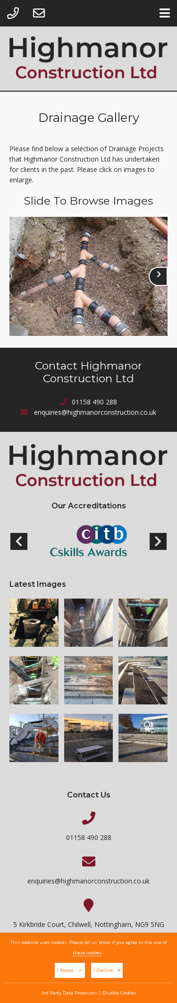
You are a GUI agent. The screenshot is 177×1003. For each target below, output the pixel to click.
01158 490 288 (94, 401)
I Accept (70, 972)
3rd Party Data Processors (69, 994)
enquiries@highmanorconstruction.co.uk (95, 412)
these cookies (87, 954)
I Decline (106, 972)
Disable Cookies (119, 994)
